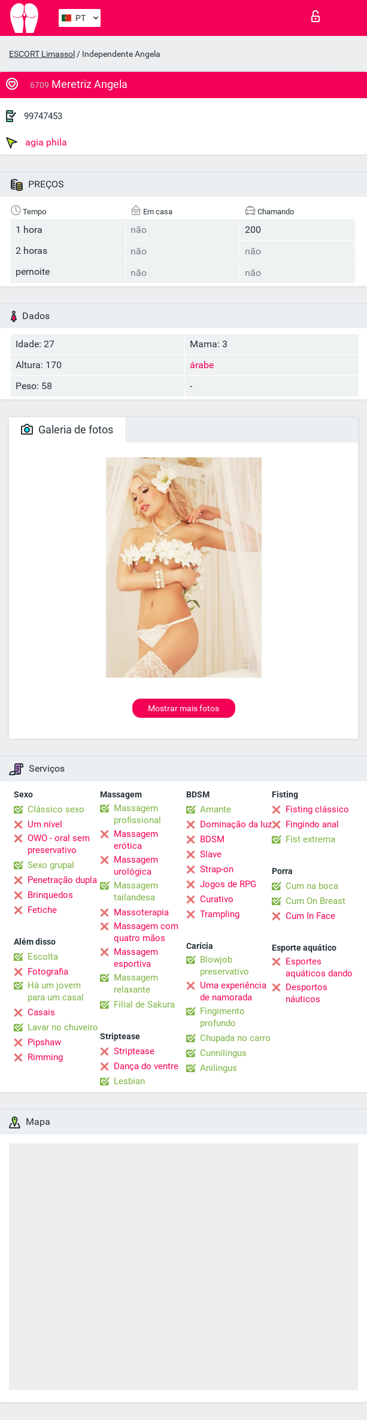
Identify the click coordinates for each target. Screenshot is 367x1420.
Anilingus (218, 1068)
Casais (41, 1012)
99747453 (43, 116)
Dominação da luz (236, 824)
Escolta (43, 956)
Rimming (45, 1057)
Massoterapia (141, 912)
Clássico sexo (56, 809)
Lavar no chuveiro (63, 1027)
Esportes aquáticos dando (319, 967)
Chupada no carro (235, 1038)
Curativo (216, 899)
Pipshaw (44, 1042)
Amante (215, 809)
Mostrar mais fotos (183, 708)
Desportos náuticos (306, 993)
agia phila (36, 142)
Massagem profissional (137, 814)
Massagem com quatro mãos (146, 932)
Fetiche (42, 910)
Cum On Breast (315, 901)
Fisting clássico (317, 809)
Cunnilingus (223, 1053)
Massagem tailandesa (136, 891)
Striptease (134, 1051)
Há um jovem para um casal (56, 991)
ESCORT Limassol (42, 54)
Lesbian (129, 1081)
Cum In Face (310, 916)
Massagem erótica (136, 840)
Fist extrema (310, 839)
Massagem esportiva (136, 957)
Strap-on (216, 869)
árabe (202, 365)
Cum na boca (312, 886)
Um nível (45, 824)
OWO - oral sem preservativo (59, 844)
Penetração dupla (62, 880)
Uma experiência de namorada (233, 991)
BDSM (212, 839)
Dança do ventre (146, 1066)
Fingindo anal (312, 824)
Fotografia (48, 971)
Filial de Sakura (144, 1004)
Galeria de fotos (67, 429)
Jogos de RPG (228, 884)
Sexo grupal (51, 865)
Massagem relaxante (136, 983)
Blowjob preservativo (224, 965)
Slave (211, 854)
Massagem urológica (136, 865)
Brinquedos (50, 895)
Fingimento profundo (222, 1017)
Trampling (219, 914)
